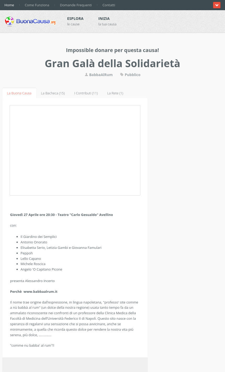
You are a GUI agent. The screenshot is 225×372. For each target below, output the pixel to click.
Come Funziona (37, 5)
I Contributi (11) (86, 93)
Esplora (75, 18)
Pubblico (130, 74)
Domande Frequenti (76, 5)
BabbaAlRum (99, 74)
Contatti (108, 5)
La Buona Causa (19, 93)
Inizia (103, 18)
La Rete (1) (115, 93)
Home (9, 5)
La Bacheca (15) (53, 93)
